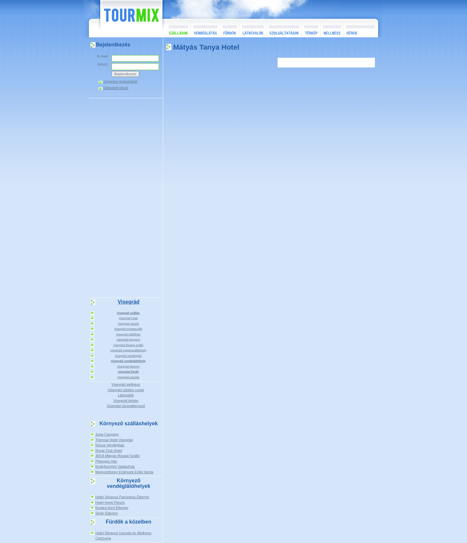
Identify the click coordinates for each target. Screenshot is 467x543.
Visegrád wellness (126, 384)
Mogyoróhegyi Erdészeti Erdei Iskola (124, 472)
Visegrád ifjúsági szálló (128, 345)
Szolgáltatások (284, 28)
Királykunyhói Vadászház (115, 466)
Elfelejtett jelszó (115, 88)
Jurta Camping (107, 434)
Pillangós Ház (106, 461)
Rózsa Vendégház (109, 445)
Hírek (360, 28)
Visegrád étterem (128, 366)
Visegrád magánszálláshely (128, 350)
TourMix (124, 18)
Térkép (311, 28)
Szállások (176, 28)
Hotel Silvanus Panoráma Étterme (122, 497)
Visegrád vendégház (128, 355)
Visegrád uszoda (128, 377)
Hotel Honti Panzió (110, 502)
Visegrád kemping (128, 339)
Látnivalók (252, 28)
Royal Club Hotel (108, 450)
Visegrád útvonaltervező (126, 406)
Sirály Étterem (106, 513)
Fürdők (229, 28)
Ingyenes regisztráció (120, 81)
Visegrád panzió (128, 323)
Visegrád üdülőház (128, 334)
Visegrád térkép (126, 401)
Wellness (331, 28)
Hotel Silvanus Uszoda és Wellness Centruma (123, 535)
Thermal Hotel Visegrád (114, 440)
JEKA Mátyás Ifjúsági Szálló (117, 456)
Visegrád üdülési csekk (126, 390)
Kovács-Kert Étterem (111, 508)
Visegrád (128, 302)
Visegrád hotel (128, 318)
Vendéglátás (205, 28)
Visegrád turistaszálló (128, 329)
